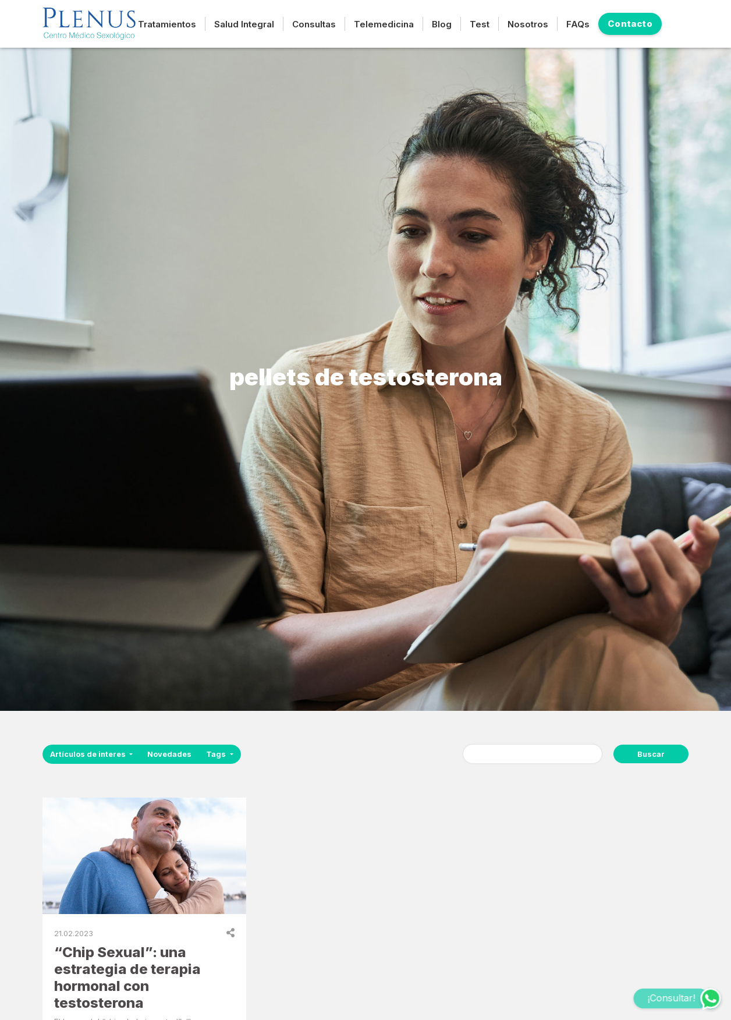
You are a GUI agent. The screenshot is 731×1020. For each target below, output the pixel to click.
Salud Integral (244, 24)
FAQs (578, 24)
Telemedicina (384, 24)
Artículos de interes (88, 754)
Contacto (630, 23)
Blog (442, 24)
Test (479, 24)
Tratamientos (167, 24)
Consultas (314, 24)
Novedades (169, 754)
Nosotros (528, 24)
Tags (217, 754)
